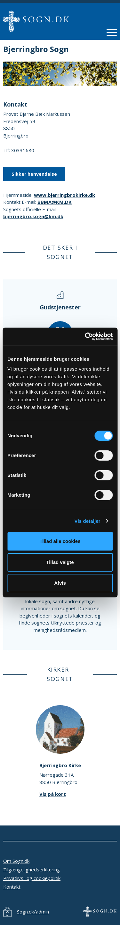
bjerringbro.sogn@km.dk (33, 216)
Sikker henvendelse (34, 174)
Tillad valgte (60, 562)
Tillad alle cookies (59, 541)
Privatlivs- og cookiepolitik (31, 878)
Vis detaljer (87, 521)
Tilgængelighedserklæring (31, 869)
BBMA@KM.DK (54, 202)
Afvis (60, 583)
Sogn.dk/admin (33, 911)
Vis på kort (52, 794)
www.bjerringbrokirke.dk (64, 195)
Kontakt (11, 887)
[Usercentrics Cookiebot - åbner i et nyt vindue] (85, 336)
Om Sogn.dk (16, 861)
